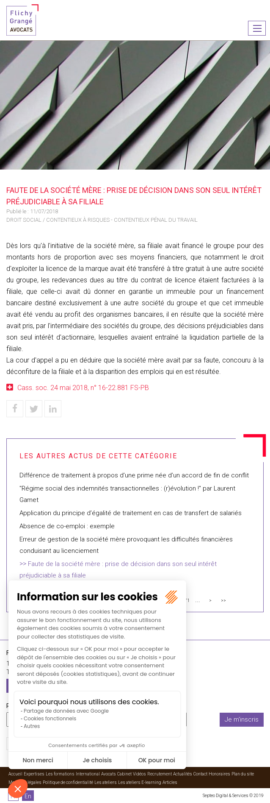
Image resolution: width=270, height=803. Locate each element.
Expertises (34, 774)
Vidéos (139, 774)
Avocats (108, 774)
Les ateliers (105, 782)
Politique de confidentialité (68, 782)
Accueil (15, 774)
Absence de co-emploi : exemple (67, 526)
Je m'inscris (242, 719)
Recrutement (159, 774)
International (88, 774)
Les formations (60, 774)
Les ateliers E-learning (139, 782)
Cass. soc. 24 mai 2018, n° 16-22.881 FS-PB (83, 388)
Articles (170, 782)
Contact (200, 774)
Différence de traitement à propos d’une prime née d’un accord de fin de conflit (134, 475)
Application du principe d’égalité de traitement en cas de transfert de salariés (130, 513)
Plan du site (242, 774)
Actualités (182, 774)
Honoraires (219, 774)
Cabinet (124, 774)
